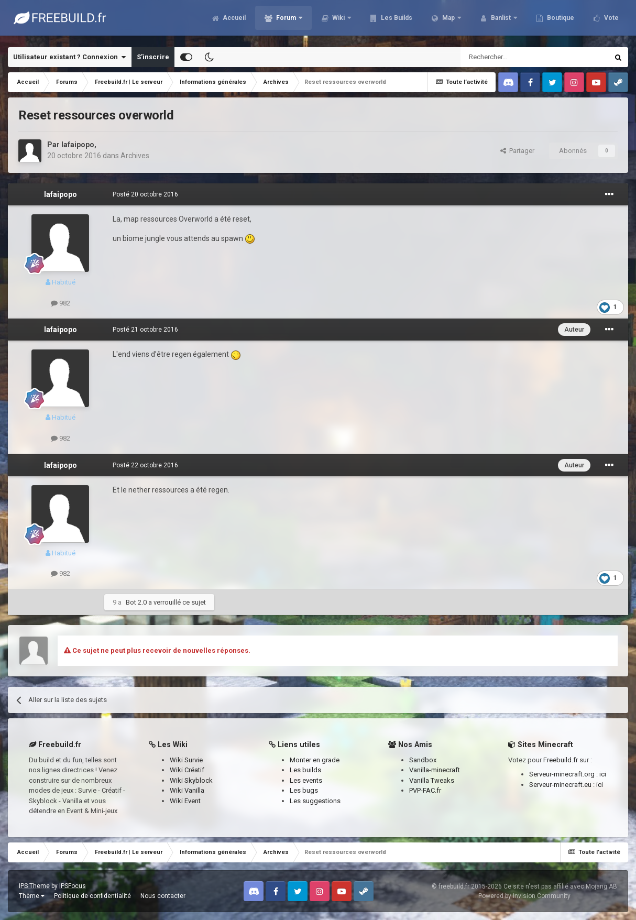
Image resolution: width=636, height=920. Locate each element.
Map (448, 21)
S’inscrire (153, 57)
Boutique (559, 21)
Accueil (233, 21)
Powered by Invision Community (524, 896)
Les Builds (395, 21)
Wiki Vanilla (187, 790)
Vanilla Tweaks (431, 780)
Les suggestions (315, 801)
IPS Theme (34, 886)
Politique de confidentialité (92, 896)
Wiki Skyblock (191, 780)
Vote (610, 21)
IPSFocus (72, 886)
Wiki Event (185, 801)
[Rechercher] (512, 57)
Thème (32, 896)
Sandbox (422, 760)
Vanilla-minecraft (434, 770)
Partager (517, 151)
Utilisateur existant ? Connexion (69, 57)
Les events (306, 780)
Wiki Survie (186, 760)
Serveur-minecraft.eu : (562, 784)
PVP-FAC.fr (425, 790)
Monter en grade (314, 760)
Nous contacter (162, 896)
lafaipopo (77, 144)
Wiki (338, 21)
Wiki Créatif (187, 770)
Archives (134, 155)
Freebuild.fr (560, 760)
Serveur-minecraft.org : (564, 774)
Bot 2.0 (136, 602)
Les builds (305, 770)
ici (602, 774)
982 (60, 303)
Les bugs (304, 790)
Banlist (500, 21)
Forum (286, 21)
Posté (145, 194)
